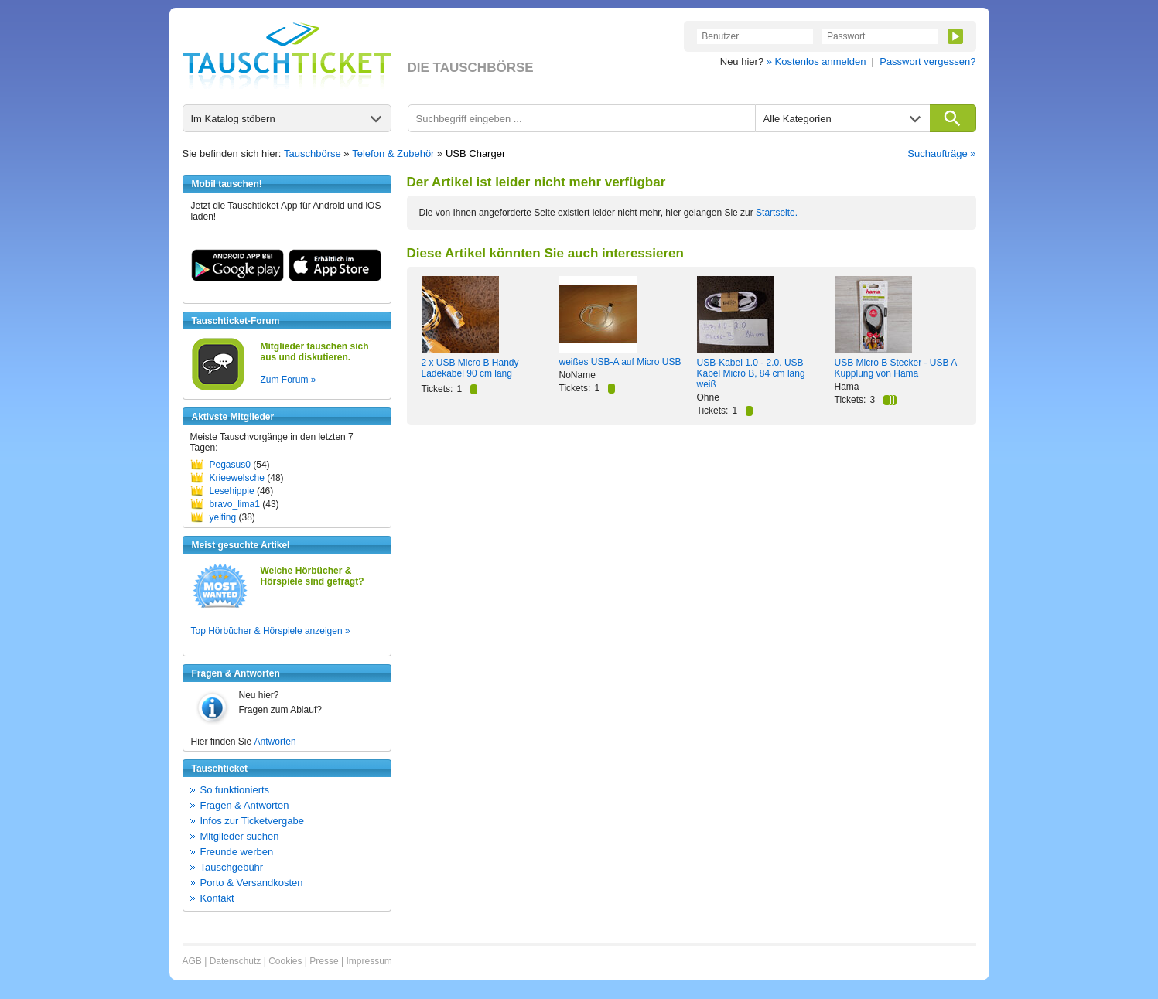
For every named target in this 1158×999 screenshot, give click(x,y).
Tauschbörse (312, 153)
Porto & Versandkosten (251, 882)
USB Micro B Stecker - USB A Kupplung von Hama (896, 368)
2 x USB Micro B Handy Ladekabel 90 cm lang (470, 368)
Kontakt (217, 898)
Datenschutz (235, 961)
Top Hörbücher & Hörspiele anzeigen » (270, 631)
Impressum (368, 961)
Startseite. (777, 212)
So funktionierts (235, 790)
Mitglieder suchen (239, 836)
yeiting (223, 517)
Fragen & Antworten (244, 805)
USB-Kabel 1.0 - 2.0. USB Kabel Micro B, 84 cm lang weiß (751, 373)
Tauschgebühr (232, 867)
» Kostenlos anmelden (816, 61)
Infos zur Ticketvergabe (252, 821)
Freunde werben (237, 852)
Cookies (285, 961)
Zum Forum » (288, 379)
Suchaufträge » (941, 153)
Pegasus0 (230, 464)
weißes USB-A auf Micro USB (620, 361)
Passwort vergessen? (927, 61)
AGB (192, 961)
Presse (323, 961)
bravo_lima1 (235, 504)
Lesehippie (232, 491)
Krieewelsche (237, 477)
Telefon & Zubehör (393, 153)
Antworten (275, 741)
